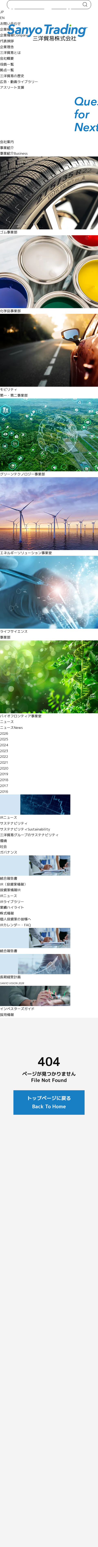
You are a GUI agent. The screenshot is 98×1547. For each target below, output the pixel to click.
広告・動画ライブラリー (19, 81)
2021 (4, 762)
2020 (4, 768)
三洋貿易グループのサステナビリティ (29, 835)
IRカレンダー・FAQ (15, 925)
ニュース (7, 721)
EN (2, 17)
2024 (4, 745)
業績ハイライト (12, 907)
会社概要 (7, 58)
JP (2, 12)
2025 (4, 739)
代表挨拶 (7, 41)
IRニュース (8, 895)
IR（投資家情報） (13, 884)
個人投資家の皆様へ (15, 919)
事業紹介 (7, 147)
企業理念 (7, 47)
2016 (4, 791)
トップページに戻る (49, 1102)
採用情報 (7, 1014)
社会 (3, 846)
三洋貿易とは (10, 52)
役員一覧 (7, 64)
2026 (4, 733)
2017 (4, 785)
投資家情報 (10, 890)
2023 (4, 750)
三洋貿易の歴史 (12, 75)
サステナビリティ (14, 823)
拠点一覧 (7, 70)
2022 (4, 756)
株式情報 (7, 913)
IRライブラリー (12, 901)
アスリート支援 (12, 87)
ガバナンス (8, 852)
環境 (3, 840)
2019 (4, 774)
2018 (4, 779)
